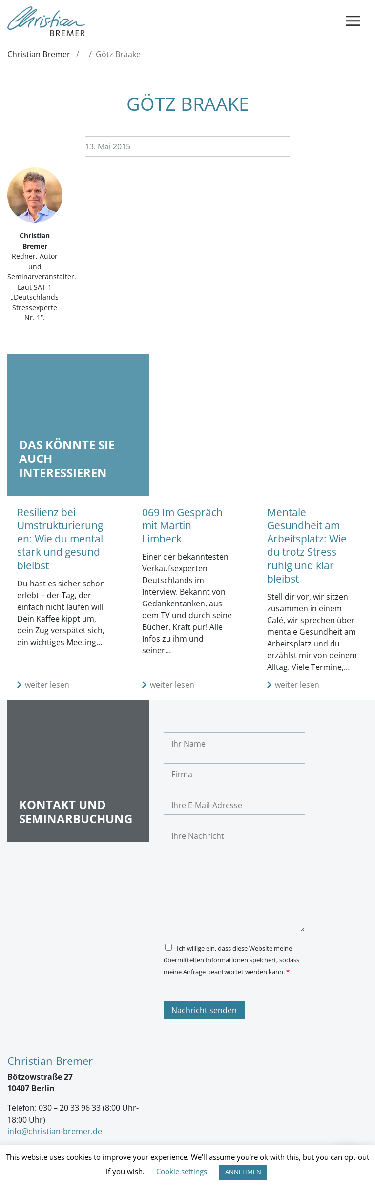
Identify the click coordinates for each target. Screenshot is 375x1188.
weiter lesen (47, 684)
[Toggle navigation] (353, 21)
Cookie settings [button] (181, 1171)
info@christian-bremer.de (54, 1131)
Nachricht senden (204, 1010)
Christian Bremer (38, 54)
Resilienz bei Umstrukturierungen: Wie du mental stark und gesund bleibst (60, 538)
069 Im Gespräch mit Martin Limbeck (182, 525)
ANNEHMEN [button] (243, 1171)
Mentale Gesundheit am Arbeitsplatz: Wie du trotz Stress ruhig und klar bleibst (307, 545)
